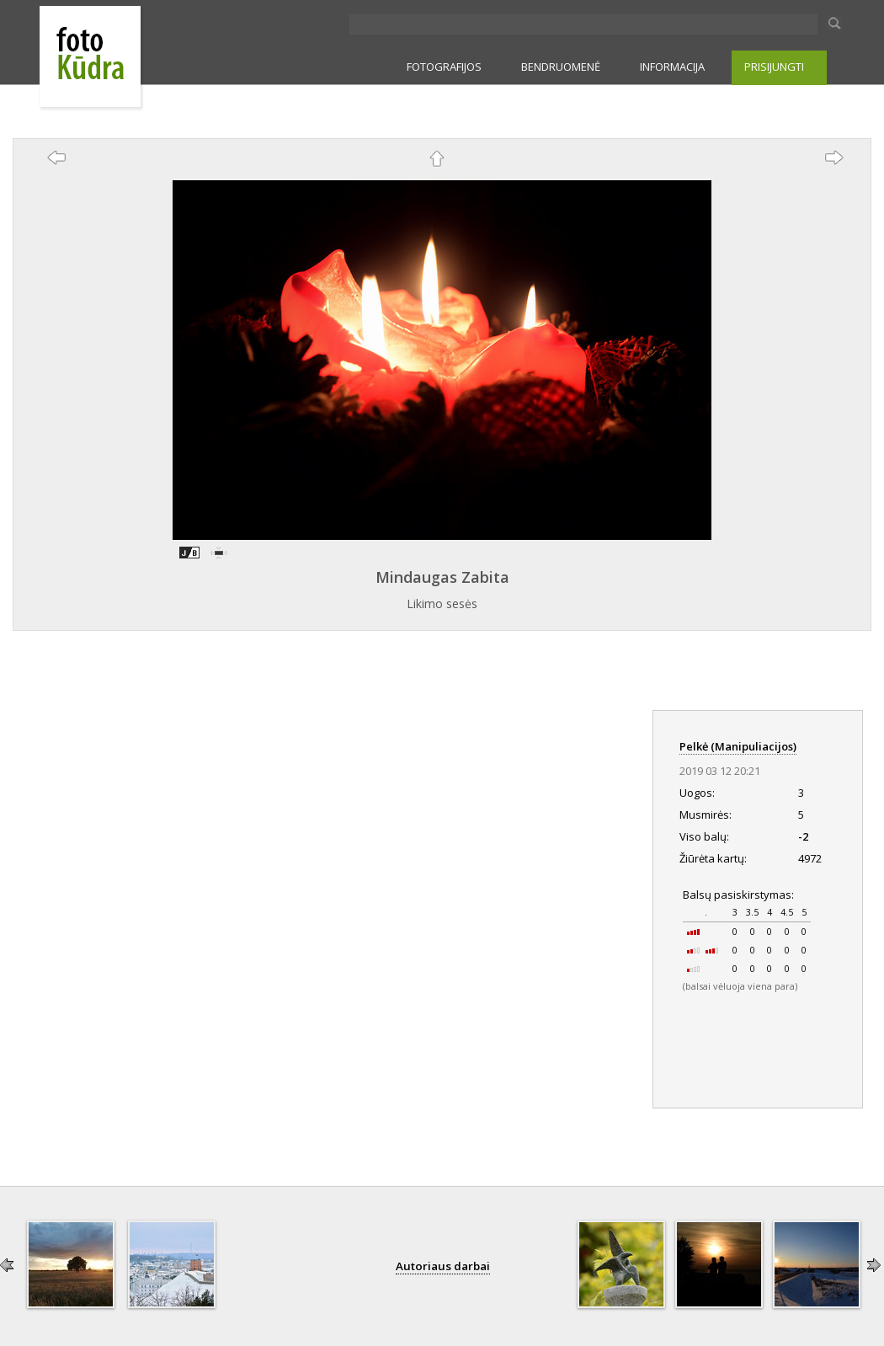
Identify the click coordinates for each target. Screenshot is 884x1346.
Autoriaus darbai (443, 1266)
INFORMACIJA (672, 66)
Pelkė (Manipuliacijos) (737, 746)
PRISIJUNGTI (774, 66)
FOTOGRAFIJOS (444, 66)
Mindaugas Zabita (442, 577)
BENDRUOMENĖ (560, 66)
